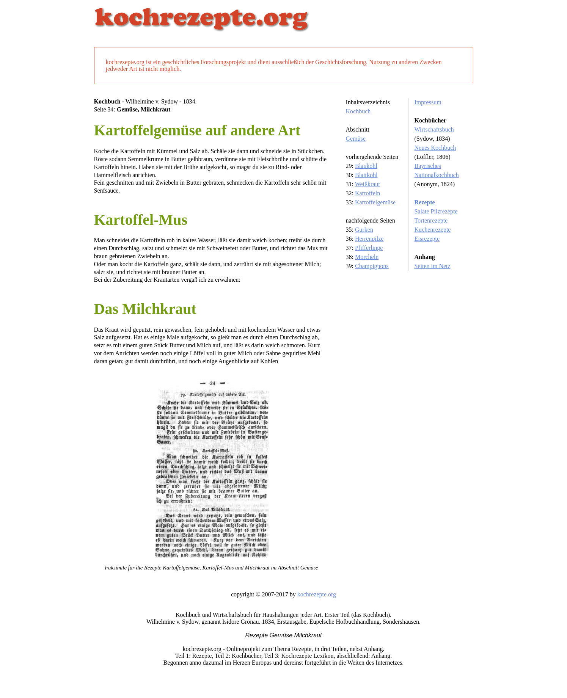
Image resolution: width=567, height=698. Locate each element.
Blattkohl (366, 175)
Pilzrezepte (444, 211)
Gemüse (356, 138)
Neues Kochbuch (435, 147)
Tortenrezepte (431, 220)
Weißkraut (367, 184)
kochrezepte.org (316, 594)
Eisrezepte (427, 238)
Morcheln (367, 257)
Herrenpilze (369, 238)
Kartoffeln (367, 193)
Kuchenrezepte (433, 229)
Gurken (364, 229)
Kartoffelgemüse (375, 202)
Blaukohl (366, 166)
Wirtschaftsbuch (434, 129)
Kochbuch (358, 111)
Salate (422, 211)
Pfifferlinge (369, 248)
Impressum (428, 102)
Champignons (372, 266)
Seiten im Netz (433, 266)
